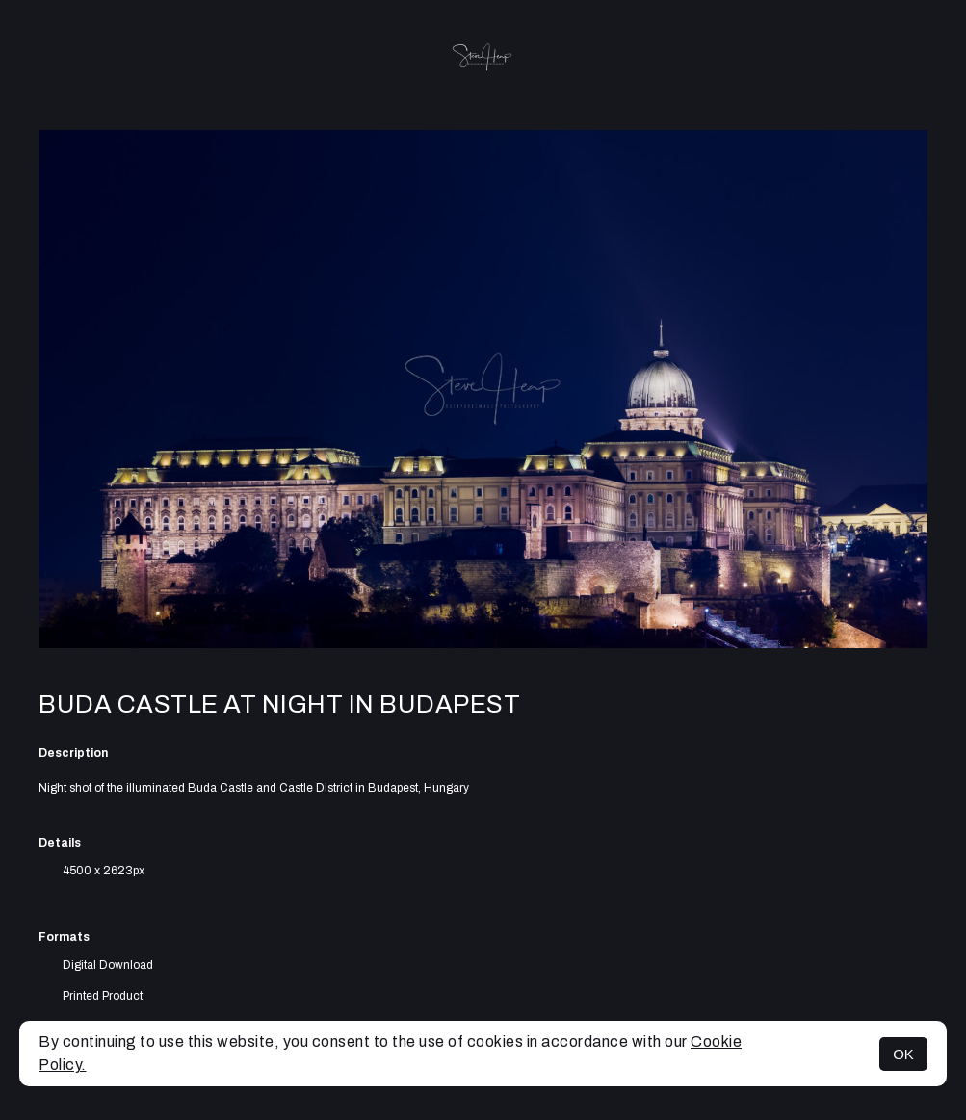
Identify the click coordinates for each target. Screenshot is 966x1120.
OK (903, 1054)
